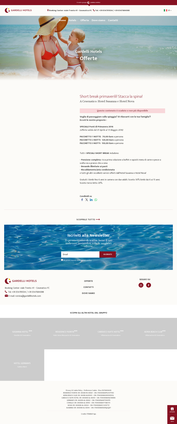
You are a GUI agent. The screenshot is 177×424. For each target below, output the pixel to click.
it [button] (158, 11)
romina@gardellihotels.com (28, 296)
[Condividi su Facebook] (82, 199)
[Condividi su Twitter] (86, 199)
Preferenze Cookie (90, 390)
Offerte (84, 20)
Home (62, 20)
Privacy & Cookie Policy (74, 390)
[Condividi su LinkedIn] (91, 199)
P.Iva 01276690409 (104, 390)
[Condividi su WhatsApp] (95, 199)
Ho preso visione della (77, 260)
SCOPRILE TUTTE (88, 219)
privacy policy (86, 260)
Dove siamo (98, 20)
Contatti (113, 20)
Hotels (73, 20)
